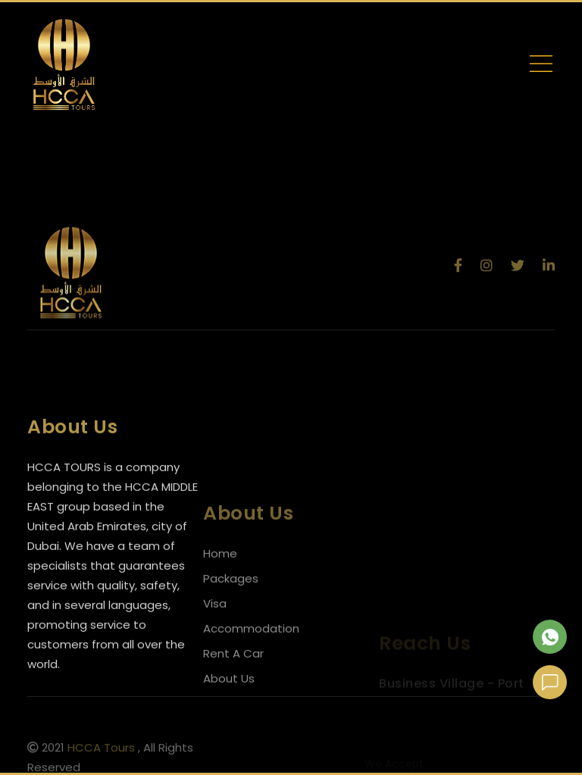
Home (220, 577)
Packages (230, 602)
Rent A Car (233, 677)
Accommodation (251, 652)
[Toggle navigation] (541, 66)
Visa (215, 627)
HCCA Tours (101, 752)
